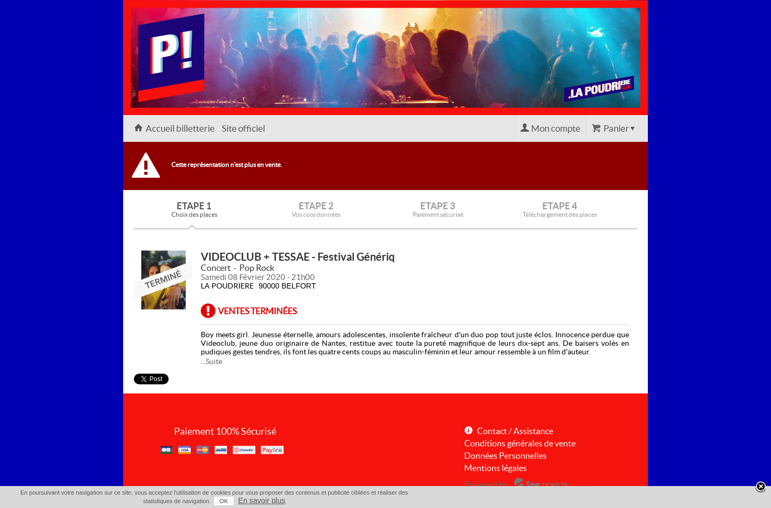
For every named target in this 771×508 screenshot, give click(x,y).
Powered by (486, 484)
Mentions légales (495, 468)
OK (224, 501)
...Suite (211, 361)
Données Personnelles (505, 455)
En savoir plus (261, 500)
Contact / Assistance (515, 431)
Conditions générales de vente (520, 443)
